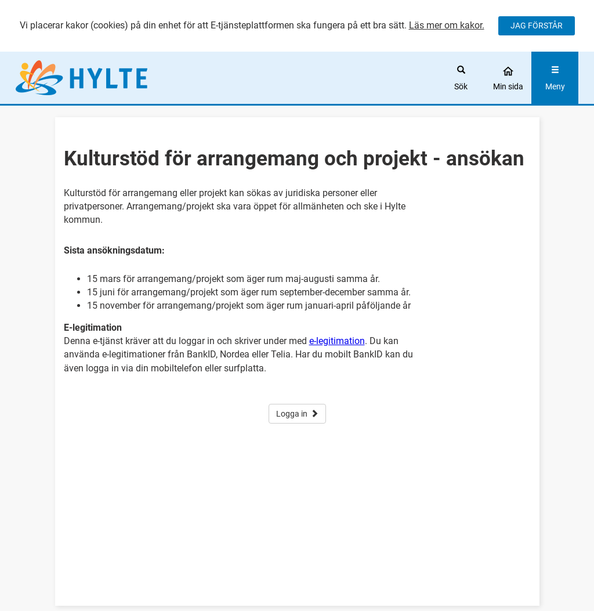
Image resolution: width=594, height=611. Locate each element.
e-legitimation (337, 340)
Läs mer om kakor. (446, 25)
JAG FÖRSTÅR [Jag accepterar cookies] (536, 25)
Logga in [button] (297, 413)
